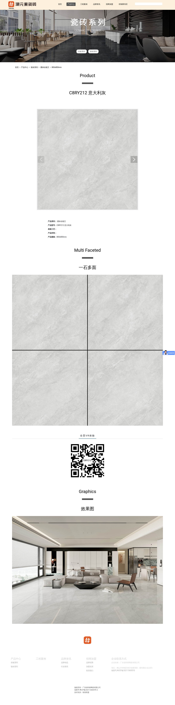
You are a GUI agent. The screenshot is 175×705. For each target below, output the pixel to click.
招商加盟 (109, 4)
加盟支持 (89, 667)
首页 (60, 4)
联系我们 (89, 671)
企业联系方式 (118, 658)
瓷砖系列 (93, 51)
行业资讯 (64, 667)
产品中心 (71, 4)
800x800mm (57, 67)
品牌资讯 (96, 4)
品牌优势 (89, 662)
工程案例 (83, 4)
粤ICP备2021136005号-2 (89, 690)
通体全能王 (44, 67)
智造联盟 (86, 692)
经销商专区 (123, 4)
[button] (41, 159)
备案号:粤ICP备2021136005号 (123, 670)
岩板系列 (81, 51)
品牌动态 (64, 662)
